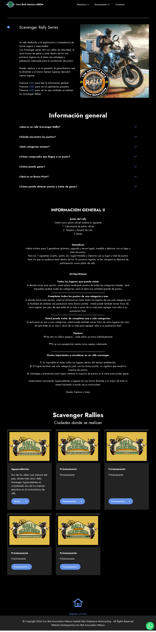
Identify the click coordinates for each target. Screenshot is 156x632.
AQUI (31, 83)
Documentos (101, 4)
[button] (78, 127)
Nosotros (81, 4)
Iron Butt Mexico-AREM (29, 4)
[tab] (78, 127)
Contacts (120, 4)
